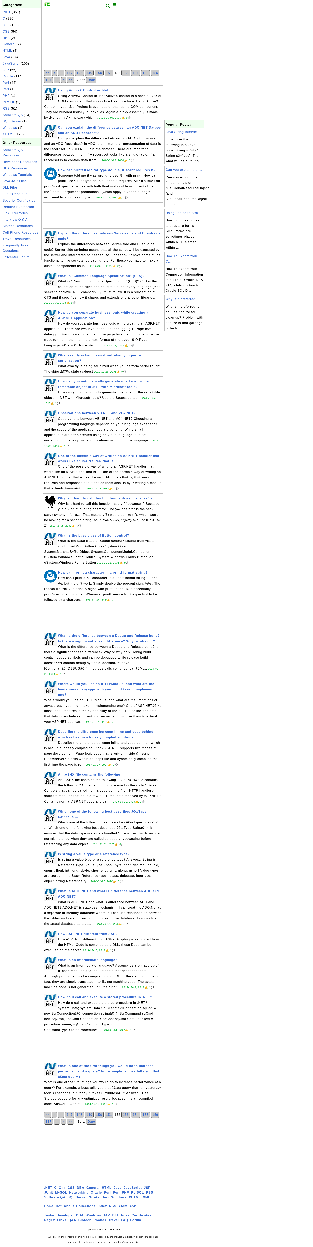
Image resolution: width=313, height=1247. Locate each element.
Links (61, 1220)
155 (146, 73)
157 (49, 80)
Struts (94, 1197)
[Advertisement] (22, 321)
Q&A (72, 1220)
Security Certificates (19, 200)
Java (6, 57)
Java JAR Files (15, 181)
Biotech (85, 1220)
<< (48, 73)
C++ (6, 25)
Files (125, 1215)
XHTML (8, 134)
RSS (6, 108)
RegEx (49, 1220)
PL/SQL (9, 102)
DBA (6, 38)
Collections (86, 1206)
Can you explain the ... (184, 169)
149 (89, 73)
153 (126, 73)
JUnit (48, 1192)
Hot (59, 1206)
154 (136, 73)
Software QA (13, 115)
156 (155, 73)
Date (91, 80)
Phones (100, 1220)
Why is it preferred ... (183, 299)
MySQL (61, 1192)
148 (80, 73)
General (9, 44)
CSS (6, 31)
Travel (113, 1220)
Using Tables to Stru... (183, 213)
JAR (106, 1215)
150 (99, 73)
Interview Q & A (15, 219)
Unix (105, 1197)
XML (146, 1197)
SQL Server (12, 121)
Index (102, 1206)
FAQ (124, 1220)
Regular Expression (18, 206)
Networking (79, 1192)
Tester (49, 1215)
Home (49, 1206)
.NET (7, 12)
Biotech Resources (18, 226)
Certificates (141, 1215)
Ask (132, 1206)
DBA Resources (15, 168)
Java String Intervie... (183, 132)
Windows (10, 127)
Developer (65, 1215)
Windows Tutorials (17, 174)
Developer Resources (20, 162)
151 (109, 73)
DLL (115, 1215)
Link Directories (15, 213)
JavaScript (11, 63)
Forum (135, 1220)
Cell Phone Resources (20, 232)
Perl (6, 82)
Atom (122, 1206)
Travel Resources (17, 239)
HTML (7, 50)
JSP (6, 70)
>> (70, 80)
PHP (6, 95)
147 (70, 73)
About (69, 1206)
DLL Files (10, 187)
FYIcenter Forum (16, 257)
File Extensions (15, 194)
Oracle (8, 76)
